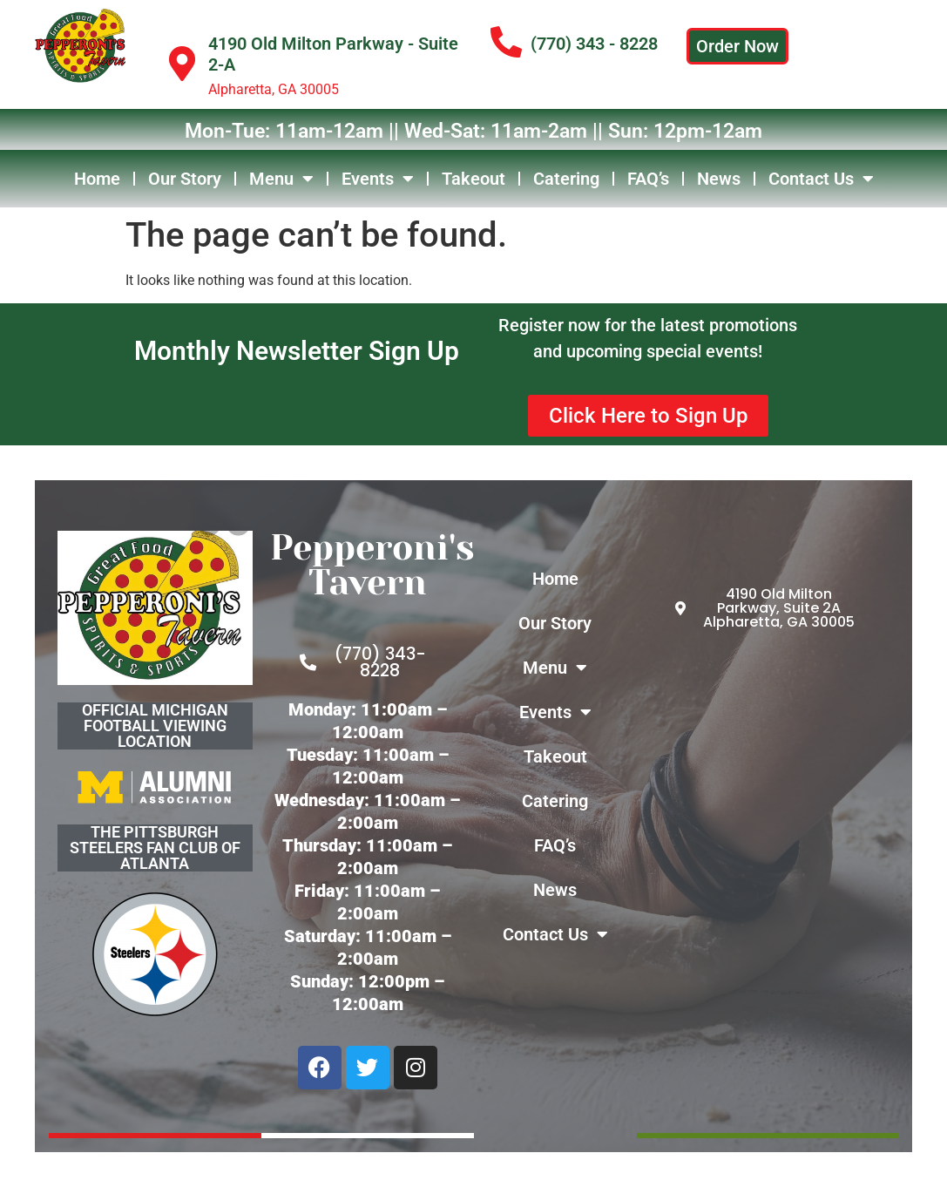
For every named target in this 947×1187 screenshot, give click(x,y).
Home (97, 178)
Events (378, 178)
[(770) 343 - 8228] (506, 42)
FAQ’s (648, 178)
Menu (281, 178)
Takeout (473, 178)
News (719, 178)
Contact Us (821, 178)
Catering (566, 178)
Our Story (184, 178)
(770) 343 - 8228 (594, 43)
